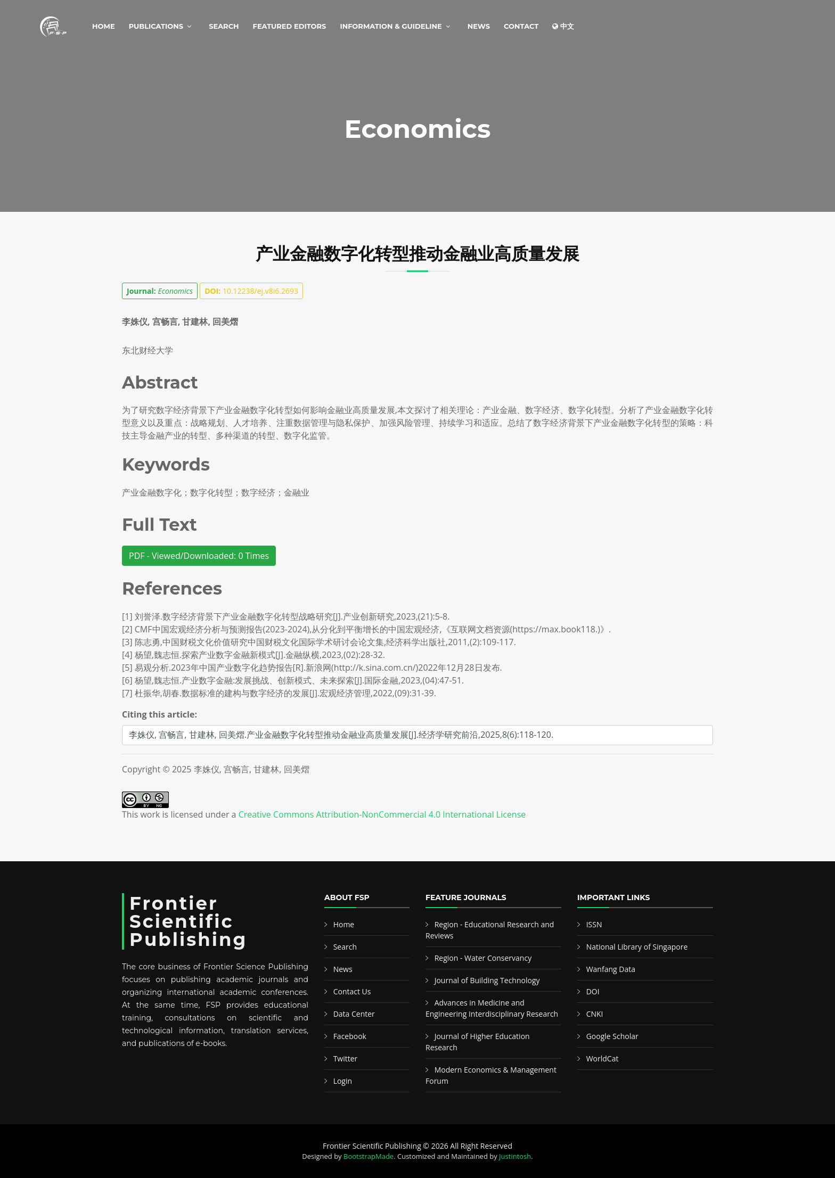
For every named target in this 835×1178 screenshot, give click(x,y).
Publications (156, 26)
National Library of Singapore (637, 947)
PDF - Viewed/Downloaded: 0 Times (199, 556)
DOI (593, 991)
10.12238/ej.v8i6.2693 (251, 291)
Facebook (349, 1036)
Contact (521, 26)
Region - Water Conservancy (483, 958)
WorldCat (602, 1058)
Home (103, 26)
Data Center (354, 1014)
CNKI (594, 1014)
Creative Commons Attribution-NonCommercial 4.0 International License (382, 814)
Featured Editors (289, 26)
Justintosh (515, 1156)
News (479, 26)
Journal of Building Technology (487, 980)
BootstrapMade (368, 1156)
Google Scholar (612, 1036)
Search (224, 26)
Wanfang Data (610, 969)
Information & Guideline (390, 26)
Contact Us (352, 991)
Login (342, 1081)
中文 (563, 26)
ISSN (594, 924)
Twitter (345, 1058)
